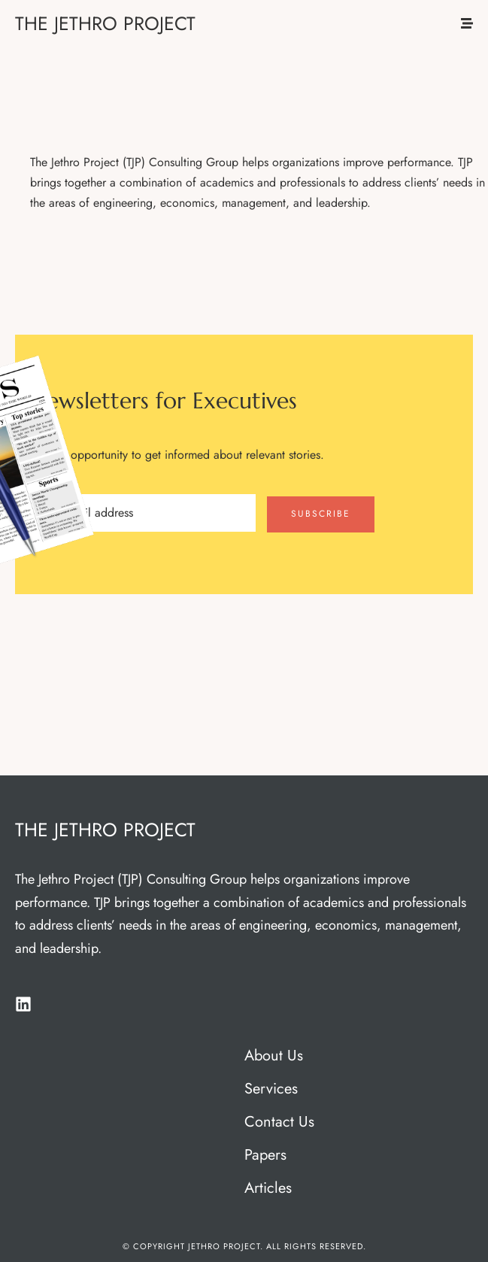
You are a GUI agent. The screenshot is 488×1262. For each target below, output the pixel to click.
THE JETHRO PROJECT (105, 23)
